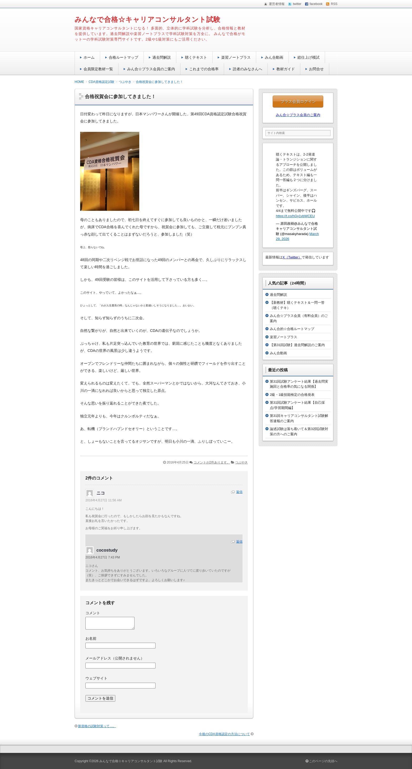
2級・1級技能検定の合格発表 (292, 395)
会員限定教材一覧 (98, 69)
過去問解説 (161, 57)
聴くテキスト (196, 57)
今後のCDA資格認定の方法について (224, 734)
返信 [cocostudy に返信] (239, 541)
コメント (92, 613)
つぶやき (241, 462)
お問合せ (316, 69)
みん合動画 (274, 57)
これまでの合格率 (204, 69)
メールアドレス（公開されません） (114, 658)
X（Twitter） (292, 257)
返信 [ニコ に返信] (239, 492)
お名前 (90, 638)
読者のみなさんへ (247, 69)
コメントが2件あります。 (212, 462)
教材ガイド (285, 69)
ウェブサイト (96, 678)
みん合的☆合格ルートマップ (292, 329)
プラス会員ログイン (298, 101)
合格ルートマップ (123, 57)
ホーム (89, 57)
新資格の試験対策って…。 (97, 726)
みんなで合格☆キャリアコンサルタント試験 (147, 19)
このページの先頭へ (321, 761)
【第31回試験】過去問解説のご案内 (297, 345)
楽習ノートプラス (236, 57)
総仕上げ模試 (308, 57)
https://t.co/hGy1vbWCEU (295, 216)
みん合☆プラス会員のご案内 (151, 69)
